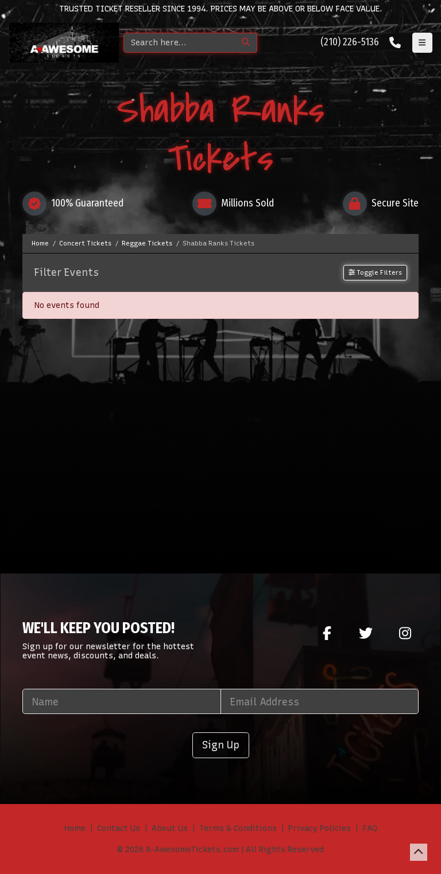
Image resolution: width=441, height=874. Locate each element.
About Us (170, 828)
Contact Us (118, 828)
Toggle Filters (375, 272)
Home (75, 828)
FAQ (369, 828)
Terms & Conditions (238, 828)
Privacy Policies (319, 828)
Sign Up (220, 745)
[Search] (179, 43)
